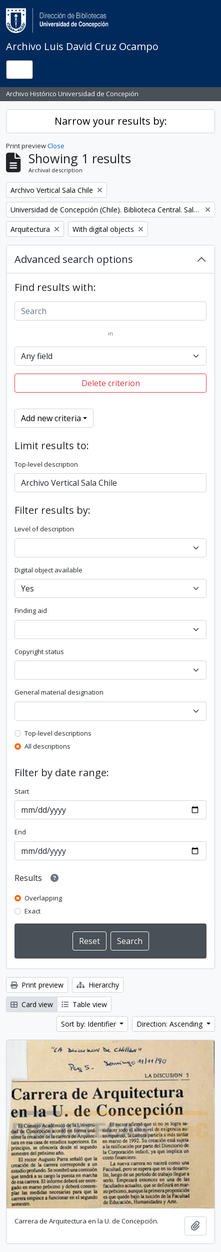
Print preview (37, 985)
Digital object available (48, 569)
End (20, 831)
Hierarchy (97, 985)
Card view (31, 1004)
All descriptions (47, 746)
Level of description (44, 528)
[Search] (110, 311)
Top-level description (46, 464)
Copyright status (39, 651)
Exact (32, 910)
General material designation (59, 692)
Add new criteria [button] (51, 418)
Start (21, 791)
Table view (84, 1004)
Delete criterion (111, 383)
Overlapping (43, 897)
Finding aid (30, 610)
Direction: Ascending (170, 1024)
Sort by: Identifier (89, 1024)
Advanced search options (73, 259)
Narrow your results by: (110, 121)
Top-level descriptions (58, 733)
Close (56, 145)
